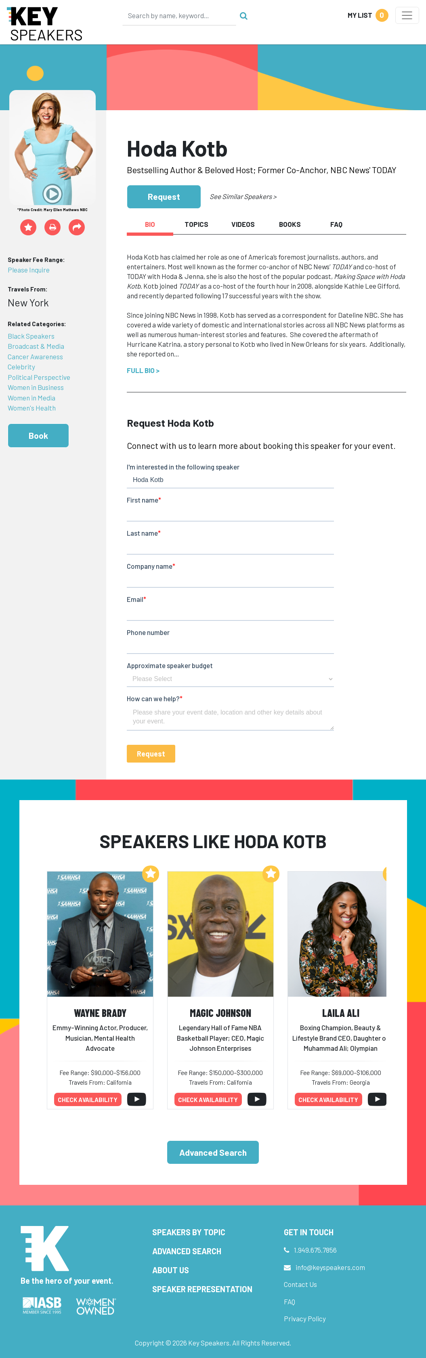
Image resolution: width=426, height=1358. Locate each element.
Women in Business (36, 387)
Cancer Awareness (35, 356)
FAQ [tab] (336, 224)
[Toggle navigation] (407, 15)
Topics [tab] (196, 224)
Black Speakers (31, 336)
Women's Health (32, 408)
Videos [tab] (243, 224)
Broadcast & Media (36, 346)
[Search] (179, 15)
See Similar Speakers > (243, 196)
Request (164, 196)
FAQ (289, 1301)
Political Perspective (39, 377)
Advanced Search (213, 1152)
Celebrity (21, 367)
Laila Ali (340, 1012)
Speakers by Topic (188, 1232)
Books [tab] (290, 224)
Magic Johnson (220, 1012)
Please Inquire (29, 270)
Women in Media (31, 398)
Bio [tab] (150, 224)
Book (38, 435)
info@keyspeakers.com (330, 1267)
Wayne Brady (100, 1012)
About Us (170, 1270)
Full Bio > (143, 370)
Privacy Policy (305, 1318)
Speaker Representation (202, 1289)
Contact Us (300, 1284)
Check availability (88, 1099)
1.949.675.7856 (315, 1250)
